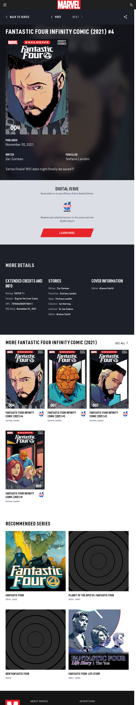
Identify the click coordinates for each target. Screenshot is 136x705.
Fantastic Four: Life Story (84, 673)
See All (121, 343)
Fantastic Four (15, 595)
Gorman (9, 420)
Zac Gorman (14, 159)
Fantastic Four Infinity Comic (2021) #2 (104, 414)
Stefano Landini (78, 159)
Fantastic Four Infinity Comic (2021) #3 (62, 414)
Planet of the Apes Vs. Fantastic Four (91, 595)
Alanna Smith (64, 314)
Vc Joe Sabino (66, 308)
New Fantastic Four (17, 673)
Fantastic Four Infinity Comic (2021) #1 (20, 495)
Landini (16, 420)
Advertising (87, 701)
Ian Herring (65, 303)
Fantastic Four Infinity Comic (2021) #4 (20, 414)
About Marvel (39, 701)
